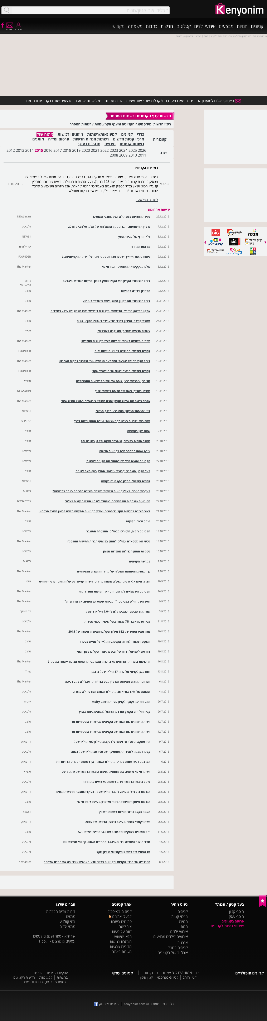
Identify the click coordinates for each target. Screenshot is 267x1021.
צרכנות (182, 942)
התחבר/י (18, 28)
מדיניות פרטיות (121, 946)
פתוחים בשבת (121, 921)
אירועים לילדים (177, 936)
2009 (123, 155)
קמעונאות (45, 977)
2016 (48, 150)
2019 (76, 150)
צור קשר (125, 926)
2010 (132, 155)
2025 (132, 150)
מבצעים (226, 26)
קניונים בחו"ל (178, 947)
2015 (39, 150)
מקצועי (118, 26)
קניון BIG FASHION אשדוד (180, 972)
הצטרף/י (9, 28)
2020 (86, 150)
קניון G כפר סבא (167, 977)
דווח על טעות (122, 931)
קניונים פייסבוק (106, 1004)
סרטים (70, 916)
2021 (95, 150)
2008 (114, 155)
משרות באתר (122, 951)
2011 (142, 155)
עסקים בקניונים (57, 972)
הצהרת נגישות (121, 941)
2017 (57, 150)
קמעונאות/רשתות (102, 134)
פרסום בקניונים (233, 921)
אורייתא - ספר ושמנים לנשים (54, 936)
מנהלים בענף (89, 144)
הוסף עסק (236, 916)
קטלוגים (183, 26)
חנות (184, 926)
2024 (123, 150)
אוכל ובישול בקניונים (173, 952)
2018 (67, 150)
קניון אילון (146, 977)
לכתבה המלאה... (147, 200)
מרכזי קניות (179, 916)
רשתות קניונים (132, 144)
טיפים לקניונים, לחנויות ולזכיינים (44, 982)
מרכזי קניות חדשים (128, 139)
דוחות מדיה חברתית (60, 911)
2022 (104, 150)
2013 (20, 150)
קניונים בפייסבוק (119, 911)
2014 (29, 150)
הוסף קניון (236, 911)
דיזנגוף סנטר (149, 972)
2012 (10, 150)
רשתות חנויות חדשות (91, 139)
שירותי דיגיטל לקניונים (227, 926)
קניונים (257, 26)
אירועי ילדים (204, 26)
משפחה (135, 26)
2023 (114, 150)
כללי (140, 134)
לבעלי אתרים (120, 916)
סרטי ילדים (67, 926)
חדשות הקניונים (24, 977)
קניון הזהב (189, 977)
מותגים (38, 139)
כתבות (151, 26)
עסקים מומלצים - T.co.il (56, 941)
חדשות (167, 26)
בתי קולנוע (67, 921)
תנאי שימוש (123, 936)
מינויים (110, 144)
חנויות (242, 26)
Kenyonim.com (134, 1004)
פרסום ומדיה (58, 139)
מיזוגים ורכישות (70, 134)
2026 (142, 150)
